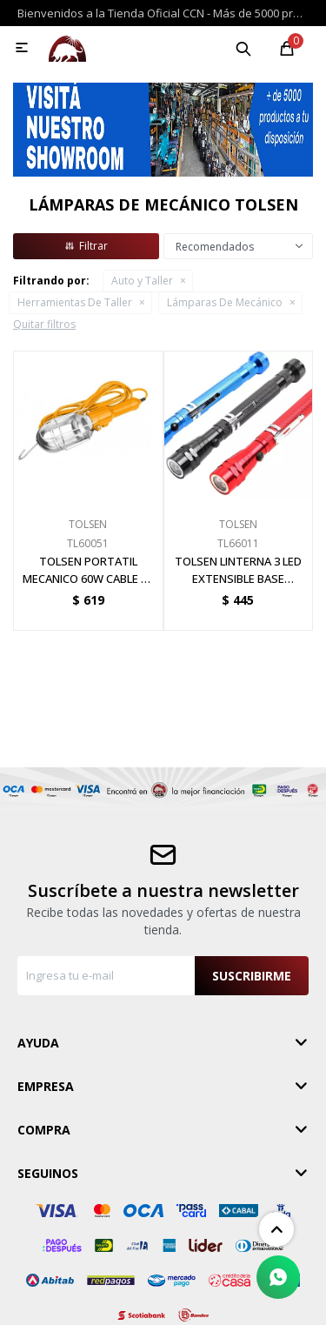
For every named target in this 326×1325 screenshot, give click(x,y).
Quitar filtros (44, 324)
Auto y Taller (142, 280)
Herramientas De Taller (74, 302)
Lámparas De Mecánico (225, 302)
